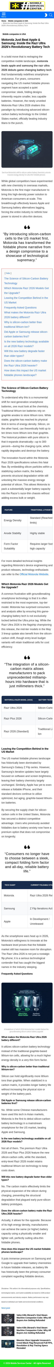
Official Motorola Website (34, 574)
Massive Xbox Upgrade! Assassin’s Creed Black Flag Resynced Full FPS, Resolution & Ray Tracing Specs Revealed (34, 1344)
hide (8, 273)
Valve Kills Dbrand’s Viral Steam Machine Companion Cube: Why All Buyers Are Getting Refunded (34, 1317)
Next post (5, 1308)
